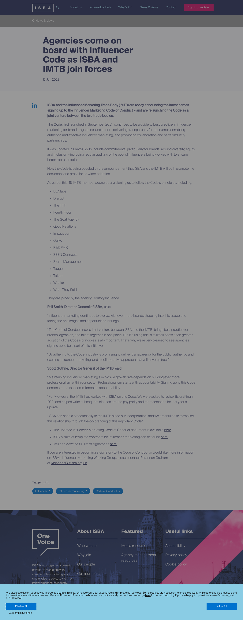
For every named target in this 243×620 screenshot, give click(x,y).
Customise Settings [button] (20, 613)
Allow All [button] (222, 606)
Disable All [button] (21, 606)
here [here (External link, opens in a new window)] (148, 595)
